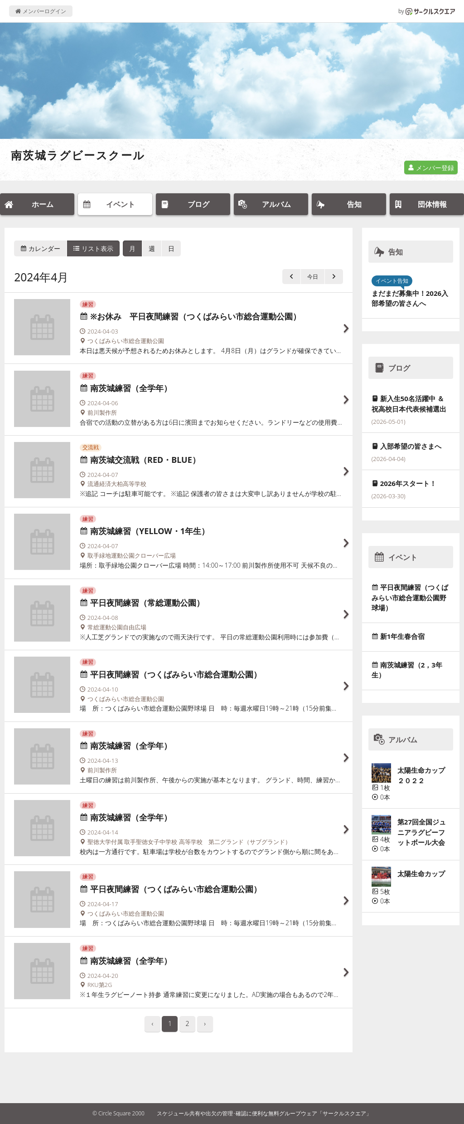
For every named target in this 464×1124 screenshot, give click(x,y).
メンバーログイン (40, 11)
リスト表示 (93, 248)
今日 (312, 276)
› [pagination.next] (205, 1023)
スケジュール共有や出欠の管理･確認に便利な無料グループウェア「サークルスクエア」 (264, 1113)
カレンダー (40, 248)
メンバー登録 (431, 167)
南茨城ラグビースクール (78, 154)
